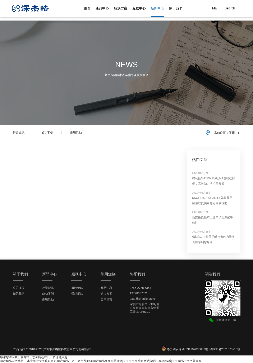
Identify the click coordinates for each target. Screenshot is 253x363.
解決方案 (120, 8)
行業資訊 (18, 132)
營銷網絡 (77, 293)
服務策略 (77, 287)
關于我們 (176, 8)
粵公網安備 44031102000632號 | (186, 349)
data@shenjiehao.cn (143, 298)
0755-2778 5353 (140, 287)
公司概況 (18, 287)
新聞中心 (157, 8)
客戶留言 (106, 299)
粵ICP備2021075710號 (225, 349)
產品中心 (102, 8)
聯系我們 (18, 293)
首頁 (87, 8)
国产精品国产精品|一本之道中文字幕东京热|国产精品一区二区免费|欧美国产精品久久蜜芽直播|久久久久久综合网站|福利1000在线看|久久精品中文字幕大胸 (100, 361)
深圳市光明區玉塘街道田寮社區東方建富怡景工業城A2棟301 (144, 307)
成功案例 (47, 132)
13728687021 (139, 293)
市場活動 (76, 132)
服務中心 (139, 8)
